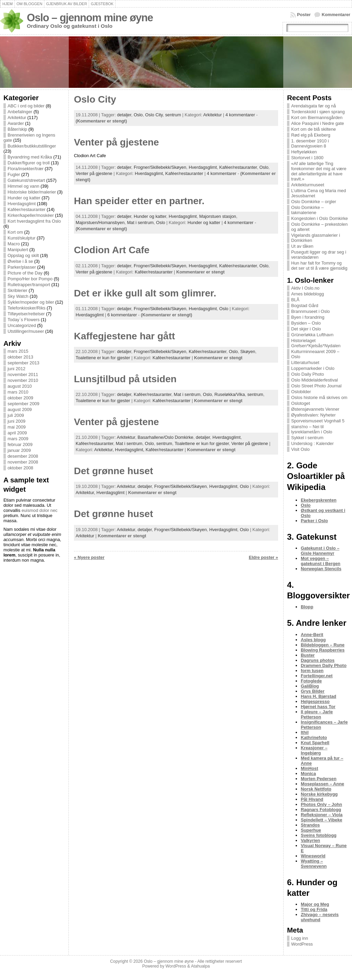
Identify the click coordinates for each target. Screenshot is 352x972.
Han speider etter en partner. (139, 201)
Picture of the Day (25, 273)
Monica (308, 773)
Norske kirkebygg (319, 794)
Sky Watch (18, 296)
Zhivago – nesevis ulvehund (320, 917)
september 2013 (23, 362)
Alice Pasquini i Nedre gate (317, 123)
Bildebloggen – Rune (322, 644)
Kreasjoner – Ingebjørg (314, 750)
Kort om (15, 232)
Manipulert (18, 249)
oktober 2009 (20, 397)
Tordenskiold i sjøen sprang (318, 111)
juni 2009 (16, 421)
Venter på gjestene (116, 142)
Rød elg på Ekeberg (310, 135)
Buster (308, 655)
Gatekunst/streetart (26, 180)
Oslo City (95, 99)
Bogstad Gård (304, 305)
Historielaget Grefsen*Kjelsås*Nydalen (316, 343)
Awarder (16, 123)
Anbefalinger (20, 111)
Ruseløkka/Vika (229, 394)
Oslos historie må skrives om (319, 397)
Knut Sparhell (315, 742)
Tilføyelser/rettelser (26, 313)
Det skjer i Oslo (306, 328)
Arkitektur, (104, 449)
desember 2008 (23, 456)
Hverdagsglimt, (150, 173)
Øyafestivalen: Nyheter (313, 415)
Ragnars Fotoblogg (321, 809)
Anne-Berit (312, 634)
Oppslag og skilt (23, 255)
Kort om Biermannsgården (316, 117)
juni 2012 (16, 368)
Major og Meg (315, 904)
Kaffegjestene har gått (124, 336)
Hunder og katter (24, 197)
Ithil (305, 732)
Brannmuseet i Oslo (310, 311)
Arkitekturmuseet (307, 184)
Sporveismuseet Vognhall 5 (317, 420)
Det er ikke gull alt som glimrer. (145, 293)
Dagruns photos (317, 660)
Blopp (307, 606)
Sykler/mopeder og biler (31, 302)
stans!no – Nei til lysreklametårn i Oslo (311, 429)
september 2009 (23, 403)
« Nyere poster (89, 557)
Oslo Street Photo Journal (316, 385)
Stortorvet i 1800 (307, 157)
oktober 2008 (20, 467)
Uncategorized (22, 325)
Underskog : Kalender (312, 443)
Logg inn (299, 938)
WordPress (302, 944)
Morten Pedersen (319, 778)
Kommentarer (336, 14)
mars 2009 (18, 438)
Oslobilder (301, 391)
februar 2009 (20, 444)
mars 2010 (18, 392)
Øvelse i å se (20, 261)
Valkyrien (310, 840)
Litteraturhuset (305, 362)
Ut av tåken (302, 246)
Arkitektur (17, 117)
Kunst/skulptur (21, 238)
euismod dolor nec (40, 510)
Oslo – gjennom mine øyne (90, 18)
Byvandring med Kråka (30, 157)
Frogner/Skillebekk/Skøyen (160, 167)
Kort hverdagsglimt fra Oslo (34, 221)
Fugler (14, 174)
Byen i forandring (307, 317)
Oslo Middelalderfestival (314, 380)
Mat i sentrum (140, 222)
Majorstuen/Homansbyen (100, 222)
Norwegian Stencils (321, 568)
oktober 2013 (20, 357)
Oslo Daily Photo (307, 374)
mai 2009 (17, 427)
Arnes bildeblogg (307, 293)
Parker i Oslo (314, 520)
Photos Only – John (321, 804)
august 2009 (20, 409)
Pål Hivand (312, 799)
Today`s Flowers (24, 319)
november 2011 (23, 374)
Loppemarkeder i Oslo (312, 368)
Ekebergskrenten (319, 500)
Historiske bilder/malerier (32, 192)
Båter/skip (17, 129)
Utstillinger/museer (26, 331)
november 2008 (23, 462)
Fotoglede (311, 680)
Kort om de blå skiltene (313, 129)
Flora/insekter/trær (26, 168)
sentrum (173, 114)
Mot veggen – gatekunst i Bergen (320, 561)
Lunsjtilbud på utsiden (125, 379)
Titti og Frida (314, 909)
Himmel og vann (23, 186)
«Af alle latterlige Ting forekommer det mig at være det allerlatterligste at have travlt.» (318, 171)
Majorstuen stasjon (217, 216)
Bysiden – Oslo (306, 323)
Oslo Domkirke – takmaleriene (307, 210)
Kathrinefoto (314, 737)
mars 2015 (18, 351)
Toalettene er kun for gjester (103, 357)
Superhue (311, 830)
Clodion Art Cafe (112, 250)
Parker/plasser (22, 267)
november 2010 (23, 380)
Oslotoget (300, 403)
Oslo (138, 114)
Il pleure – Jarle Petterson (317, 714)
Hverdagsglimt (22, 203)
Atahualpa (200, 966)
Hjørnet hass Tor (318, 706)
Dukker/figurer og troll (29, 162)
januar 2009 (19, 450)
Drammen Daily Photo (323, 665)
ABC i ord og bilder (26, 105)
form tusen (312, 670)
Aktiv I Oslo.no (305, 288)
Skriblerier (18, 290)
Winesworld (313, 855)
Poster (304, 14)
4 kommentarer (240, 114)
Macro (14, 243)
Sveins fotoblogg (319, 835)
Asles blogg (313, 639)
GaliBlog (310, 686)
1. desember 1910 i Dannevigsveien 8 (310, 143)
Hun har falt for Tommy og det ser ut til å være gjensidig (319, 265)
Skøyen (247, 351)
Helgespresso (315, 701)
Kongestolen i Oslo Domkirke (319, 218)
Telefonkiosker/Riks (26, 308)
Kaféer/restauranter (26, 209)
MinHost (309, 768)
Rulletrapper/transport (29, 284)
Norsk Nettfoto (316, 789)
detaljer (124, 114)
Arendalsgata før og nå (313, 105)
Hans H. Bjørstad (318, 696)
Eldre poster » (263, 557)
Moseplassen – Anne (322, 783)
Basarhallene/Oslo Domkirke (165, 437)
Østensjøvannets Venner (315, 409)
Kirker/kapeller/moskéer (31, 215)
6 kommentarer (122, 314)
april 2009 (17, 432)
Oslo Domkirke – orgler (313, 201)
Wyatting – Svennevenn (314, 863)
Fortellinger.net (316, 675)
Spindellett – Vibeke (321, 819)
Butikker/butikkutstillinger (32, 146)
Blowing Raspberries (322, 650)
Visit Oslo (300, 449)
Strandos (310, 825)
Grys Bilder (312, 691)
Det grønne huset (113, 471)
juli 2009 (16, 415)
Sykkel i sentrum (307, 437)
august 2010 (20, 386)
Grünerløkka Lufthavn (312, 334)
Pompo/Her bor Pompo (30, 278)
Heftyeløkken (304, 151)
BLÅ (295, 299)
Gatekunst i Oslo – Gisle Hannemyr (320, 551)
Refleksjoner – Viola (321, 814)
